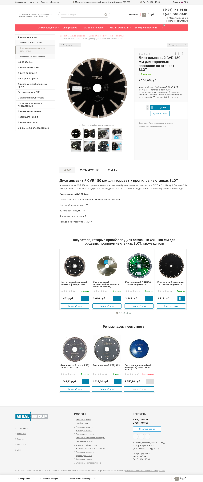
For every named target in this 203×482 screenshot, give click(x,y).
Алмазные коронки (93, 27)
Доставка (54, 2)
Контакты (33, 2)
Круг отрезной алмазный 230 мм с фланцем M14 (170, 283)
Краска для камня (28, 116)
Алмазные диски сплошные (32, 56)
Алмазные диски (47, 27)
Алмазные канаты (28, 122)
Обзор (67, 169)
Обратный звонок (178, 18)
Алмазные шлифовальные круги (32, 85)
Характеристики (89, 169)
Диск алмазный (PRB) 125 (106, 365)
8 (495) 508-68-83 (175, 14)
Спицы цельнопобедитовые (33, 128)
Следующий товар (177, 45)
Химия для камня (119, 27)
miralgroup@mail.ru (178, 20)
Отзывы (113, 169)
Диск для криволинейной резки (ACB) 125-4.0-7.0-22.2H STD (138, 367)
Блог (19, 450)
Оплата (44, 2)
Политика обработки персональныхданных (145, 470)
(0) (68, 291)
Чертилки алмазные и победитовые (30, 104)
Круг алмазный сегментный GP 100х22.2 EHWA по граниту (106, 284)
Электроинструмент (146, 27)
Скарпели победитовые (31, 97)
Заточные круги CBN (29, 92)
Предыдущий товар (70, 45)
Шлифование (70, 27)
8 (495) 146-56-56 (175, 9)
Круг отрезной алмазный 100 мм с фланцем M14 (74, 283)
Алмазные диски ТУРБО (31, 43)
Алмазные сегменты (29, 111)
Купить (162, 107)
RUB (180, 2)
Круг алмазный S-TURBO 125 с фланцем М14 (138, 283)
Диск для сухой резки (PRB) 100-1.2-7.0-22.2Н (74, 366)
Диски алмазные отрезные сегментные (32, 49)
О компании (20, 2)
